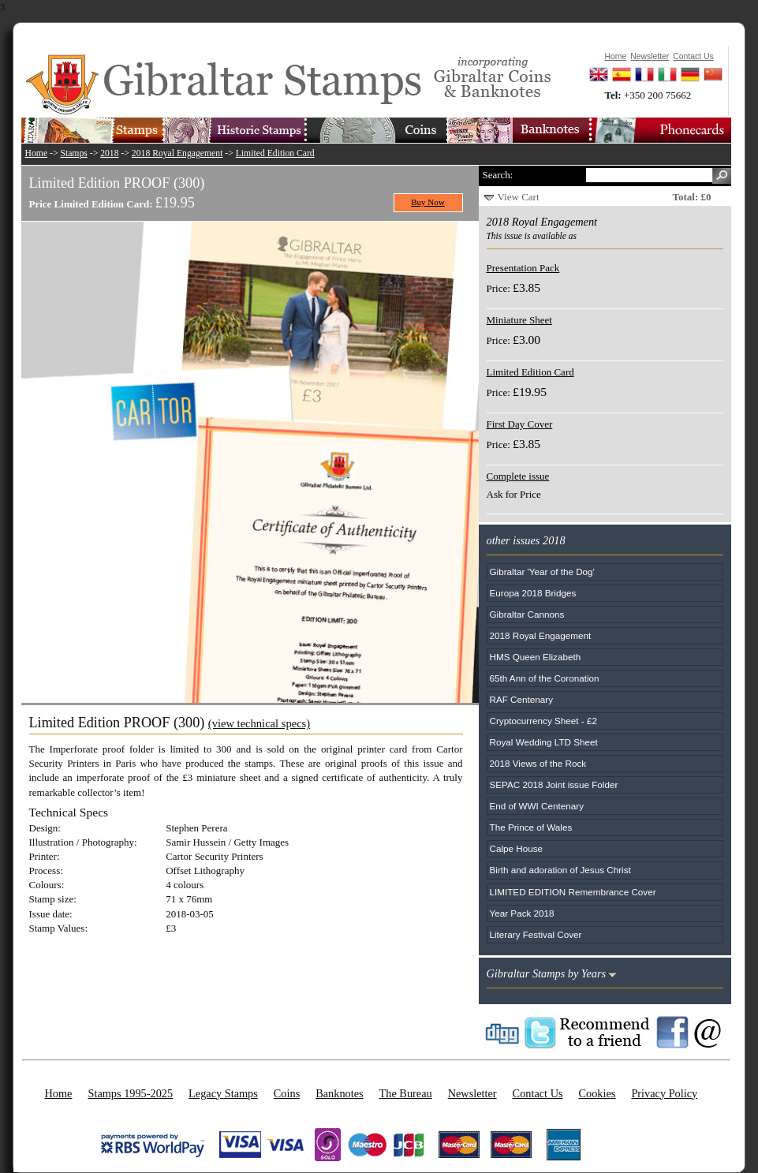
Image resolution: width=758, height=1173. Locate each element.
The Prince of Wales (531, 827)
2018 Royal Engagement (177, 153)
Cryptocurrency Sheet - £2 (543, 720)
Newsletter (472, 1093)
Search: (498, 175)
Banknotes (339, 1093)
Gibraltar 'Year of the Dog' (542, 571)
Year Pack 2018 (522, 913)
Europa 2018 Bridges (533, 593)
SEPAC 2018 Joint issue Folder (554, 784)
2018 (109, 153)
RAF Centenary (522, 699)
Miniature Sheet (519, 320)
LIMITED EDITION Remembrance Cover (573, 892)
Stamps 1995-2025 (130, 1093)
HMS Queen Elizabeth (535, 657)
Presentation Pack (523, 268)
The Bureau (405, 1093)
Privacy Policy (664, 1093)
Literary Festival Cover (536, 934)
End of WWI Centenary (537, 806)
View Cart (519, 197)
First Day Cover (520, 424)
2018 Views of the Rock (538, 763)
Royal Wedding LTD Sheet (544, 742)
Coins (287, 1093)
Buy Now (428, 202)
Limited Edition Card (275, 153)
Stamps (73, 153)
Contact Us (538, 1093)
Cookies (597, 1093)
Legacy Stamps (223, 1093)
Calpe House (516, 848)
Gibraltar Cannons (527, 614)
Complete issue (518, 476)
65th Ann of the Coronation (544, 678)
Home (36, 153)
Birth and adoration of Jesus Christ (560, 870)
